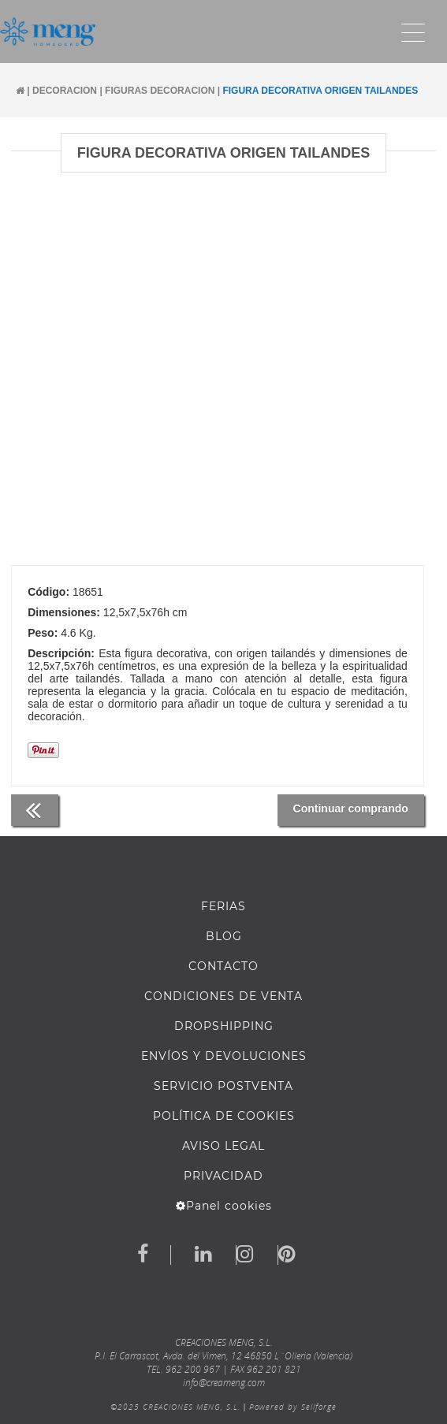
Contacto (223, 966)
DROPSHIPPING (224, 1026)
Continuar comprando (350, 808)
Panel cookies (224, 1206)
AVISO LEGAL (223, 1146)
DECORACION (64, 90)
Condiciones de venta (223, 996)
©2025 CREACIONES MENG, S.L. (175, 1406)
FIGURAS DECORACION (159, 90)
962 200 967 (193, 1369)
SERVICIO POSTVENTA (223, 1086)
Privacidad (223, 1176)
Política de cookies (224, 1116)
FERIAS (223, 906)
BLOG (224, 936)
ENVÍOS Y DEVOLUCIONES (224, 1056)
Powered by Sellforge (293, 1406)
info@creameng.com (224, 1382)
